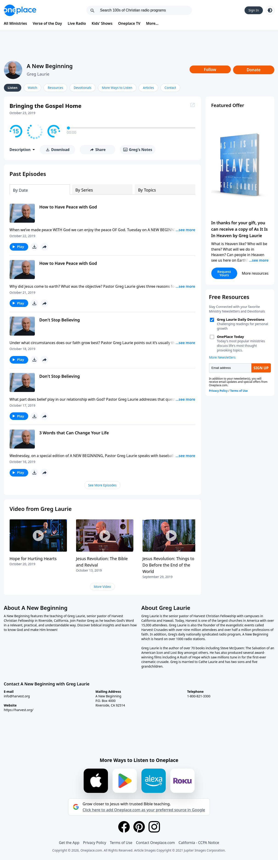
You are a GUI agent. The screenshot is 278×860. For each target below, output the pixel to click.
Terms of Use (121, 842)
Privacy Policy (94, 842)
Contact (170, 87)
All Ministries (15, 23)
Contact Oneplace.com (155, 842)
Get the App (69, 842)
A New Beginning (50, 66)
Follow (210, 69)
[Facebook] (124, 827)
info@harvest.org (17, 696)
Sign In (253, 10)
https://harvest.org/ (18, 710)
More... (152, 23)
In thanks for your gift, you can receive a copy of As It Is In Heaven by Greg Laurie (239, 229)
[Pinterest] (139, 827)
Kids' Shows (102, 23)
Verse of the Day (47, 23)
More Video (102, 586)
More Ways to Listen (117, 87)
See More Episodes (102, 485)
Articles (148, 87)
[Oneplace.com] (20, 10)
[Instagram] (154, 827)
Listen (13, 87)
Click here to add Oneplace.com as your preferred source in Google (144, 809)
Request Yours (224, 273)
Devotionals (82, 87)
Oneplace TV (129, 23)
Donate (254, 69)
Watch (32, 87)
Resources (55, 87)
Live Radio (77, 23)
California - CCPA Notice (199, 842)
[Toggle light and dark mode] (270, 10)
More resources (255, 273)
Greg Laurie (38, 74)
